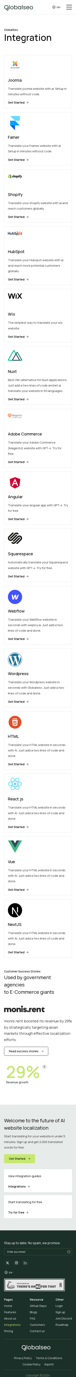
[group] (56, 7)
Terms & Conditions (49, 1358)
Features (10, 1312)
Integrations (12, 1325)
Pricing (8, 1331)
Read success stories (24, 1051)
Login (59, 1306)
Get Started (17, 1158)
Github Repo (38, 1306)
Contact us (37, 1331)
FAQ (32, 1318)
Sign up (60, 1312)
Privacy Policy (23, 1358)
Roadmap (62, 1325)
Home (8, 1306)
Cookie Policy (31, 1364)
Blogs (33, 1312)
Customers (37, 1325)
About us (10, 1318)
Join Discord (64, 1318)
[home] (20, 7)
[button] (56, 7)
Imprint (49, 1364)
